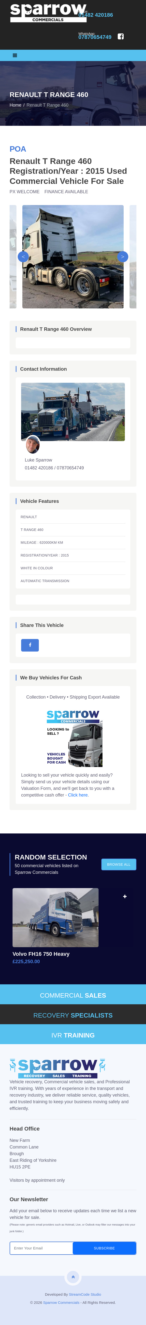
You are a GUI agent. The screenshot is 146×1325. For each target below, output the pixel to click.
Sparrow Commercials (61, 1302)
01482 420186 (95, 15)
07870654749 (95, 37)
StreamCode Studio (85, 1294)
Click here (78, 795)
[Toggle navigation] (15, 55)
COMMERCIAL (73, 995)
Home (15, 105)
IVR (73, 1035)
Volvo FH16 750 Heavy (41, 954)
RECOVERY (73, 1015)
